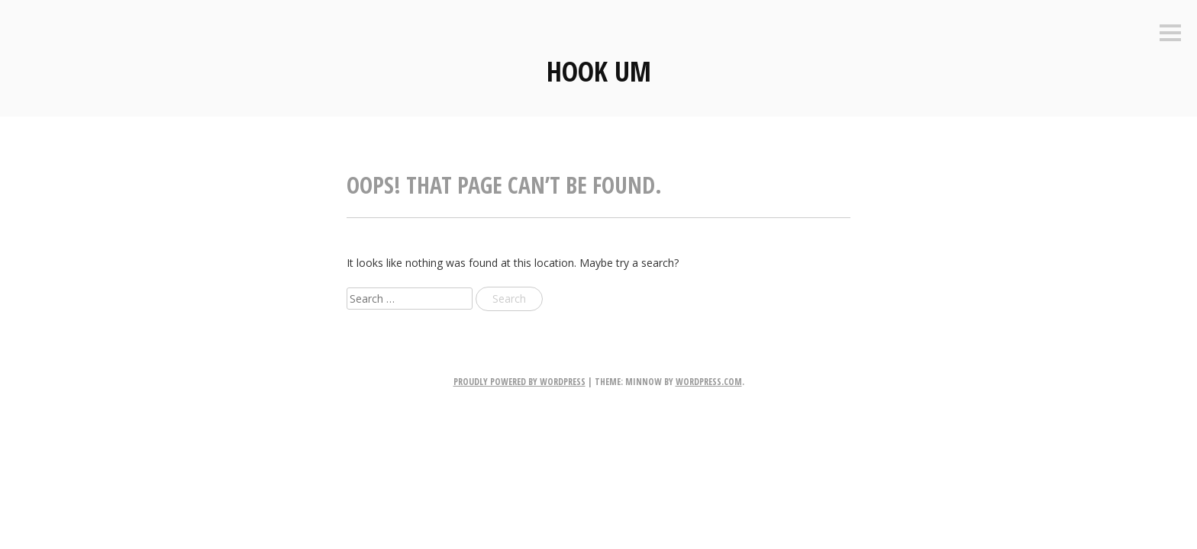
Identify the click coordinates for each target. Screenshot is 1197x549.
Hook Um (599, 71)
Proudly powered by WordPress (519, 381)
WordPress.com (709, 381)
